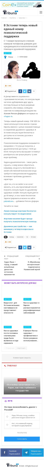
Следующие (21, 348)
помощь (11, 237)
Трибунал (22, 380)
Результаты (22, 433)
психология (20, 237)
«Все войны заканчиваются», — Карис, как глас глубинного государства (22, 387)
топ (27, 237)
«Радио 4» (8, 116)
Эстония (33, 237)
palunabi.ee (8, 201)
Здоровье (7, 53)
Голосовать (22, 439)
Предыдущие (10, 348)
